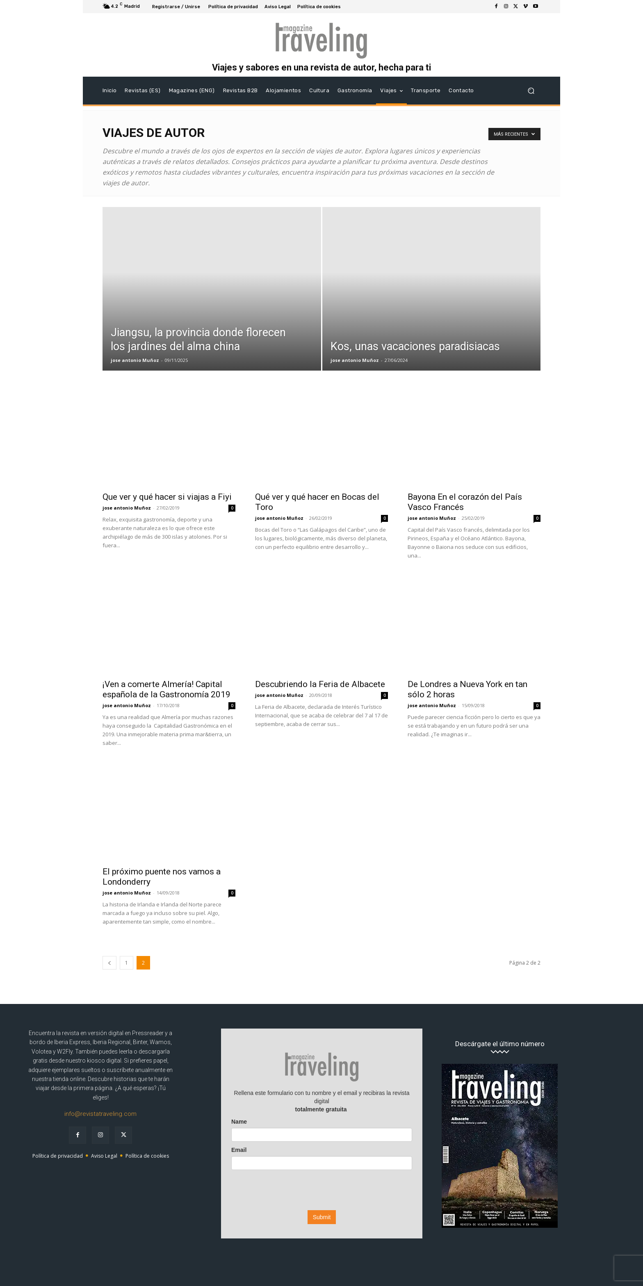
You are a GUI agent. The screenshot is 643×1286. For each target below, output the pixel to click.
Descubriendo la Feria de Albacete (320, 684)
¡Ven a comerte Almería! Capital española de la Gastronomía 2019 (166, 689)
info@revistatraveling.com (100, 1114)
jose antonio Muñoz (135, 360)
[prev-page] (109, 963)
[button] (530, 90)
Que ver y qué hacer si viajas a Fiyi (167, 497)
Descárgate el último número (500, 1043)
